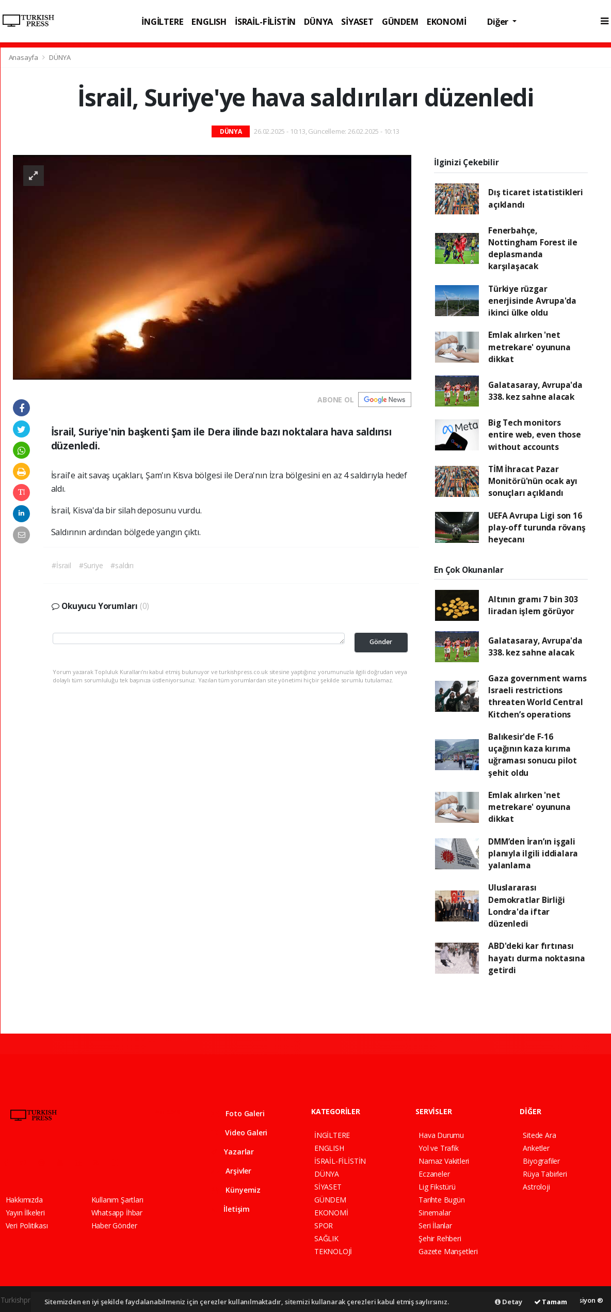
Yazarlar (232, 1152)
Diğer (498, 21)
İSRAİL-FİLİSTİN (265, 21)
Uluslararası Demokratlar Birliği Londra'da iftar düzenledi (526, 905)
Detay (508, 1301)
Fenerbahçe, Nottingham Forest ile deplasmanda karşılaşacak (532, 248)
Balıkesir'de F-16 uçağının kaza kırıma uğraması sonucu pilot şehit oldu (532, 754)
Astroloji (536, 1187)
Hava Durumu (441, 1135)
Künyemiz (236, 1190)
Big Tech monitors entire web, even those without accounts (534, 434)
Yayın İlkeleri (25, 1212)
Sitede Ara (539, 1135)
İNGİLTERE (162, 21)
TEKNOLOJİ (333, 1251)
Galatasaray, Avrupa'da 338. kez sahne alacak (535, 390)
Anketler (536, 1148)
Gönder (380, 641)
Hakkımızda (24, 1200)
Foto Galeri (238, 1113)
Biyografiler (541, 1161)
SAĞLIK (326, 1238)
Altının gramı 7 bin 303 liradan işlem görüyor (533, 605)
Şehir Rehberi (440, 1238)
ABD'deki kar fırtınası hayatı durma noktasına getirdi (536, 958)
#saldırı (121, 565)
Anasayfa (24, 57)
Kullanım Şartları (117, 1200)
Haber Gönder (114, 1225)
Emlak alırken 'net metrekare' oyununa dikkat (529, 347)
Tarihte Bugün (442, 1200)
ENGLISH (209, 21)
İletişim (230, 1209)
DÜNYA (318, 21)
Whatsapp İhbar (116, 1212)
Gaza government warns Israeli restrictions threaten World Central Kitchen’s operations (537, 696)
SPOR (323, 1225)
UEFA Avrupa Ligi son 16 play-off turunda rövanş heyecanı (537, 527)
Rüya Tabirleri (545, 1174)
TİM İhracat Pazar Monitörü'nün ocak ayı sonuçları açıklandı (532, 481)
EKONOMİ (447, 21)
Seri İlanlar (435, 1225)
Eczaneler (434, 1174)
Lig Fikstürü (437, 1187)
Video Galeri (239, 1132)
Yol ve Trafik (439, 1148)
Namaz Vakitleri (444, 1161)
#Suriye (91, 565)
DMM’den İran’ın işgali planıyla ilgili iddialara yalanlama (533, 853)
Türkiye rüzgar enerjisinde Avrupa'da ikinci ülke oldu (532, 301)
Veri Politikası (27, 1225)
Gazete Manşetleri (448, 1251)
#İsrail (61, 565)
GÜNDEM (400, 21)
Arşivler (231, 1171)
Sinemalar (435, 1212)
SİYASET (357, 21)
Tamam (550, 1301)
